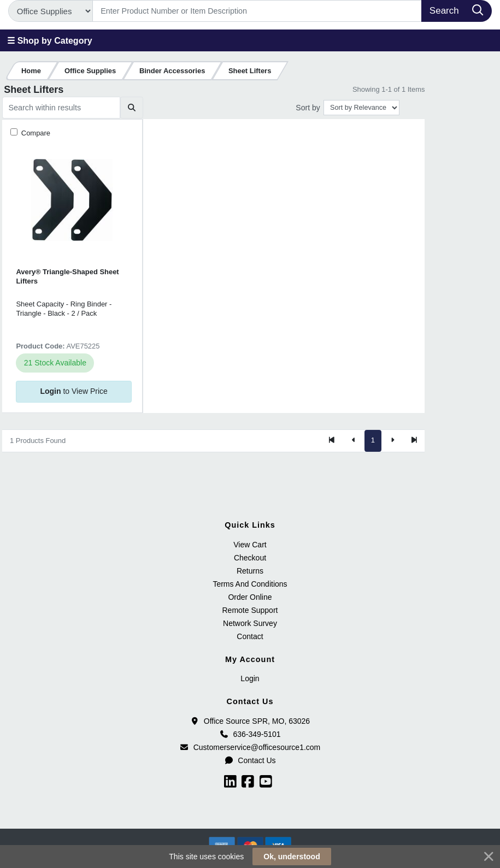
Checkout (250, 557)
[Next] (392, 441)
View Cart (249, 544)
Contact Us (249, 760)
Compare (34, 133)
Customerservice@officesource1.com (250, 747)
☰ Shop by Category (49, 40)
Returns (250, 570)
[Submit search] (131, 108)
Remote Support (250, 610)
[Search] (257, 11)
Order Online (250, 597)
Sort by (308, 107)
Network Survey (250, 623)
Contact (250, 636)
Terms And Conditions (250, 584)
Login (249, 678)
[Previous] (353, 441)
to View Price (73, 391)
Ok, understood (291, 856)
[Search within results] (61, 108)
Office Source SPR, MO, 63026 (250, 721)
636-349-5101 (249, 734)
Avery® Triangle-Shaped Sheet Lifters (67, 276)
